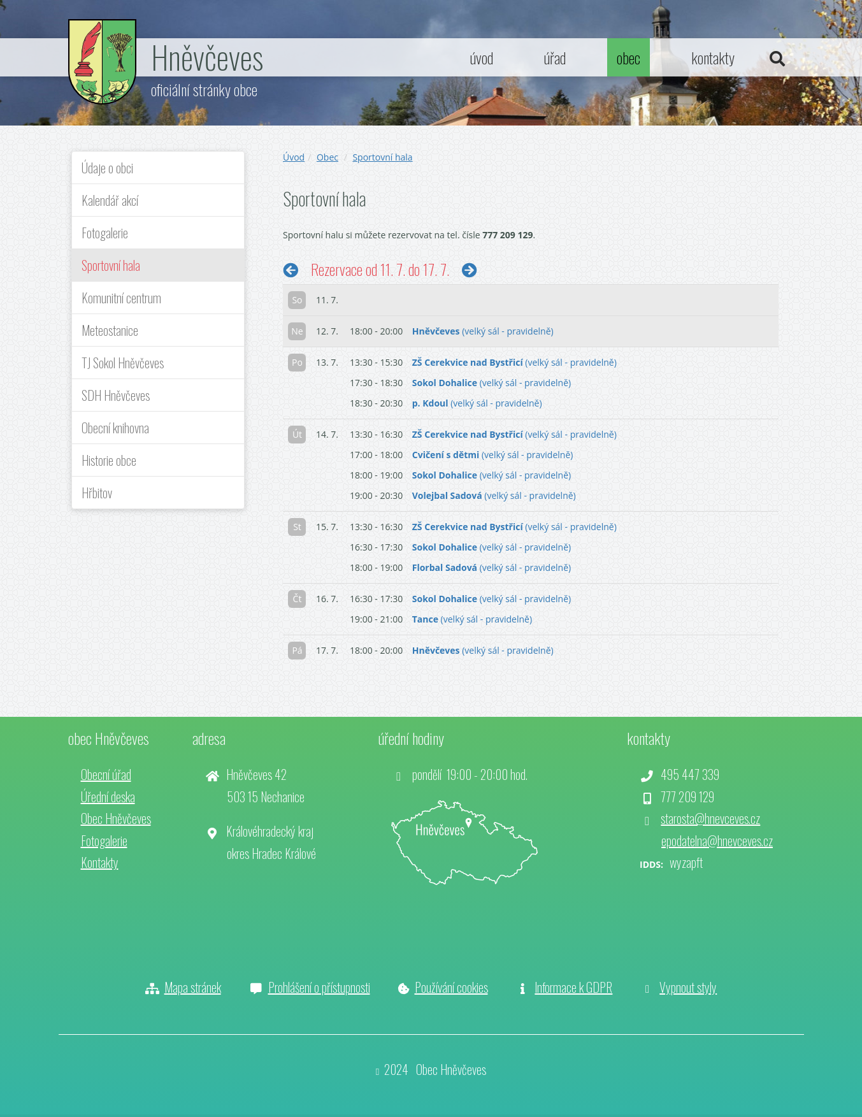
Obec (327, 157)
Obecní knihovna (115, 427)
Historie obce (109, 460)
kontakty (713, 57)
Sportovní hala (111, 265)
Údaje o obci (107, 167)
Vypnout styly (688, 987)
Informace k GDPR (573, 987)
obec (628, 57)
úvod (481, 57)
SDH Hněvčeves (116, 395)
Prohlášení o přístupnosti (319, 987)
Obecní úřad (106, 774)
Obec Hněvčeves (116, 818)
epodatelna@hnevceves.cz (717, 840)
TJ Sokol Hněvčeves (123, 362)
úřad (555, 57)
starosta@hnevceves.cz (710, 818)
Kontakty (100, 862)
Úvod (294, 157)
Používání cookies (451, 987)
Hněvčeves (207, 56)
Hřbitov (97, 492)
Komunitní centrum (121, 297)
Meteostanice (110, 330)
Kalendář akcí (110, 200)
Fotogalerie (105, 232)
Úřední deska (108, 796)
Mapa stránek (192, 987)
